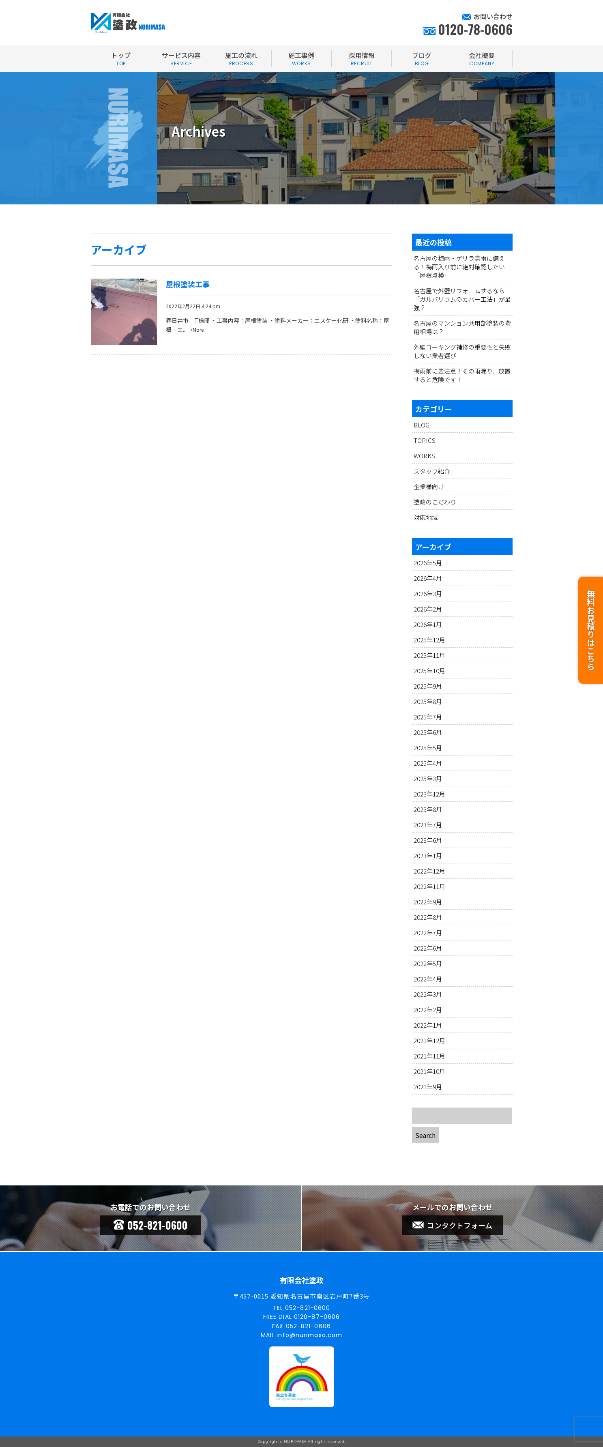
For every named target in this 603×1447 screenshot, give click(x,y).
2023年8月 (428, 809)
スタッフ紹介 (432, 471)
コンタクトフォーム (452, 1225)
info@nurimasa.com (309, 1335)
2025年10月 (429, 670)
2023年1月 (428, 855)
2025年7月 (428, 717)
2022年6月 (428, 948)
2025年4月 (428, 763)
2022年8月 (428, 917)
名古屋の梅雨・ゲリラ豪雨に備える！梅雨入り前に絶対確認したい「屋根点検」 (459, 266)
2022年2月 (428, 1009)
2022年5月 (428, 963)
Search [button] (425, 1135)
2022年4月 (428, 979)
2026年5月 (428, 562)
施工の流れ (241, 58)
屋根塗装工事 (188, 284)
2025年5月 (428, 747)
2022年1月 (428, 1025)
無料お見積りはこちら (591, 625)
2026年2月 (428, 609)
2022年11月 (429, 886)
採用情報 (361, 58)
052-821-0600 (151, 1225)
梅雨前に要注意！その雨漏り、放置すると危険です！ (462, 375)
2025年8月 (428, 701)
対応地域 (426, 517)
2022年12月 (429, 871)
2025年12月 (429, 639)
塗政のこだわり (435, 502)
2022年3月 (428, 994)
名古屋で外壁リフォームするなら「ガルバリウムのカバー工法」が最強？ (462, 299)
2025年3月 (428, 778)
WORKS (424, 455)
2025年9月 (428, 686)
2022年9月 (428, 901)
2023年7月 (428, 824)
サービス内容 (181, 58)
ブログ (421, 58)
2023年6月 (428, 840)
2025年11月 (429, 655)
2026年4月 (428, 578)
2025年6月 (428, 732)
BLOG (421, 425)
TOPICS (425, 440)
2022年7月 (428, 932)
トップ (121, 58)
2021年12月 (429, 1040)
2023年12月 (429, 794)
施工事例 (301, 58)
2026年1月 (428, 624)
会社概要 (482, 58)
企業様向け (429, 486)
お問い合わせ (493, 16)
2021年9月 (428, 1086)
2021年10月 (429, 1071)
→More (196, 329)
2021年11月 (429, 1056)
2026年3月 (428, 593)
